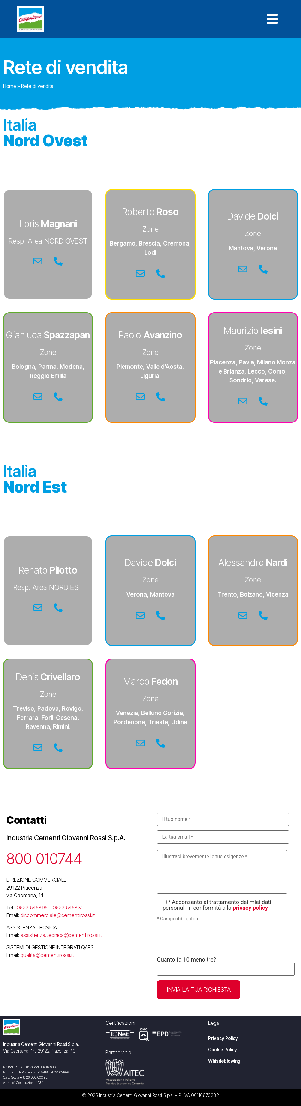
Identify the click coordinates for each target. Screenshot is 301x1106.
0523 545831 (68, 907)
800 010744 (44, 858)
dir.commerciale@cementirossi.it (58, 915)
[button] (275, 19)
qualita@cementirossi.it (47, 955)
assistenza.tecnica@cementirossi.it (61, 935)
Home (9, 86)
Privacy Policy (223, 1038)
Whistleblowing (224, 1061)
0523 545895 (32, 907)
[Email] (38, 261)
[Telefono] (58, 261)
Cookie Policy (222, 1049)
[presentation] (205, 939)
